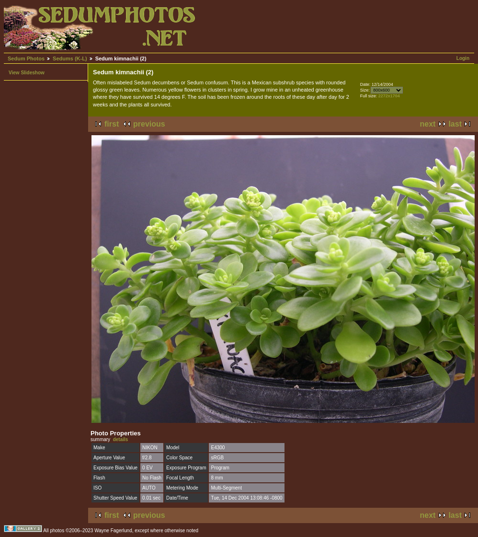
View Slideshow (27, 72)
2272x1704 (389, 95)
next (428, 124)
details (120, 439)
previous (149, 124)
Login (462, 58)
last (455, 124)
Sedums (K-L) (70, 58)
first (111, 124)
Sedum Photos (26, 58)
